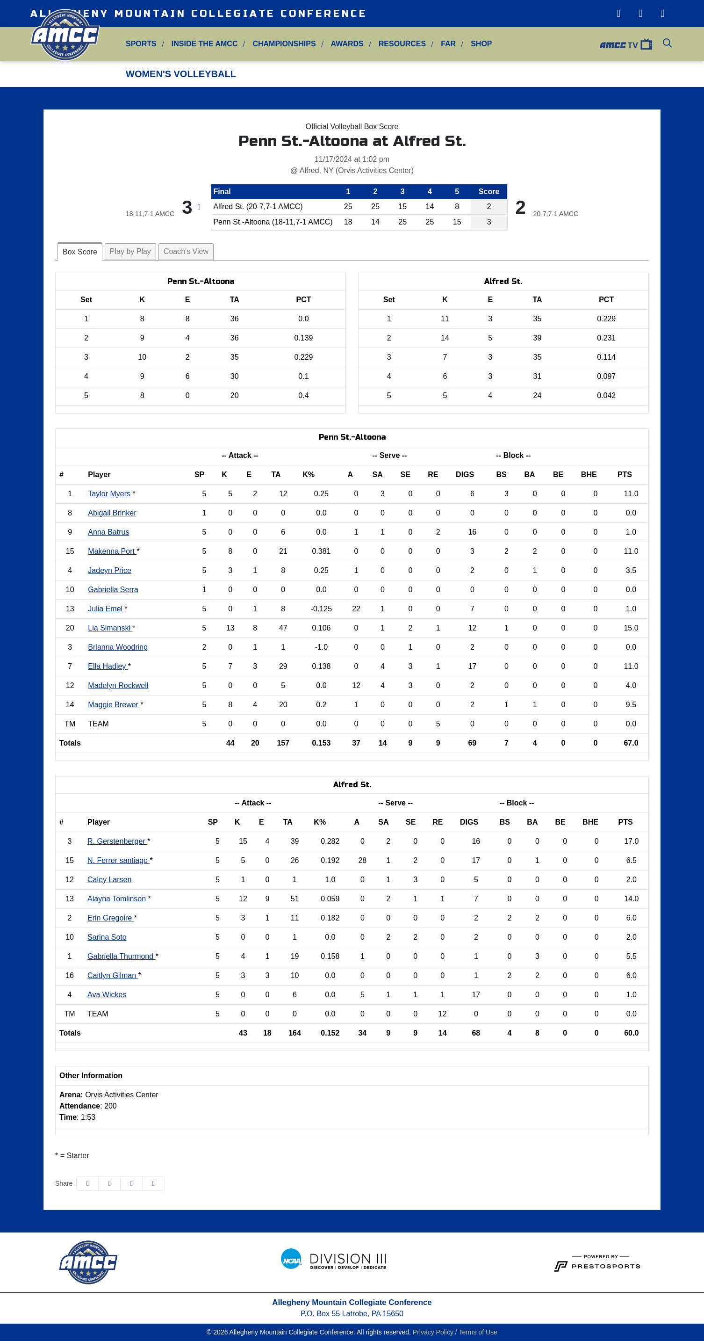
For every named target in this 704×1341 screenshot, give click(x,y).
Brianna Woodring (118, 647)
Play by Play (130, 251)
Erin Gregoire (110, 918)
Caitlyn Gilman (112, 975)
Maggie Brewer (114, 705)
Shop (481, 44)
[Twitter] (641, 14)
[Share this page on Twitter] (109, 1183)
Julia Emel (106, 609)
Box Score (80, 252)
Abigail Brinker (112, 513)
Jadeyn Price (109, 570)
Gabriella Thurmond (121, 956)
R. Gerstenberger (117, 841)
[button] (141, 44)
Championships (284, 44)
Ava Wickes (106, 995)
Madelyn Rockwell (118, 685)
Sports (141, 44)
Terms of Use (478, 1332)
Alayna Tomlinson (117, 899)
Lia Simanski (110, 628)
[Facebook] (663, 14)
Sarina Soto (107, 937)
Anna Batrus (108, 532)
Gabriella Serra (113, 590)
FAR (448, 44)
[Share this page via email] (131, 1183)
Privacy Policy (433, 1332)
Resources (402, 44)
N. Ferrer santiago (118, 860)
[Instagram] (618, 14)
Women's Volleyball (181, 74)
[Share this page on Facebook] (87, 1183)
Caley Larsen (109, 880)
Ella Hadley (108, 666)
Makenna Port (112, 551)
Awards (347, 44)
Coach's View (186, 251)
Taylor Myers (110, 494)
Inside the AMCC (205, 44)
